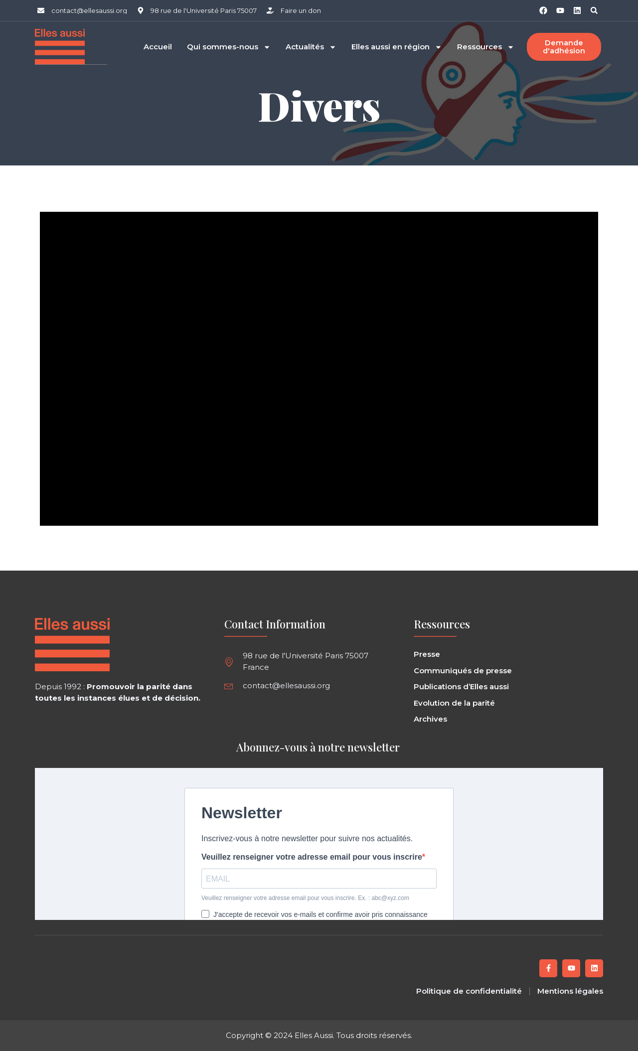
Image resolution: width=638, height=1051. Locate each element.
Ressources (485, 46)
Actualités (311, 46)
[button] (594, 10)
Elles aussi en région (396, 46)
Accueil (158, 46)
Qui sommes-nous (229, 46)
